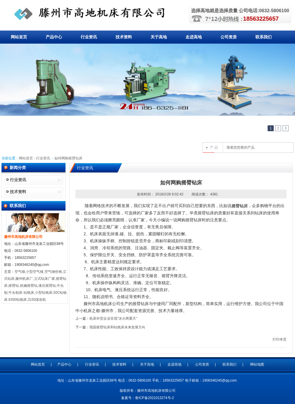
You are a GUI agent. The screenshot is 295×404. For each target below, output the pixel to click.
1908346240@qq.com (219, 380)
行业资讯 (89, 37)
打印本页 (280, 339)
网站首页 (19, 37)
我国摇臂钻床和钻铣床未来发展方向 (117, 327)
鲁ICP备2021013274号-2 (154, 398)
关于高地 (159, 37)
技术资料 (124, 37)
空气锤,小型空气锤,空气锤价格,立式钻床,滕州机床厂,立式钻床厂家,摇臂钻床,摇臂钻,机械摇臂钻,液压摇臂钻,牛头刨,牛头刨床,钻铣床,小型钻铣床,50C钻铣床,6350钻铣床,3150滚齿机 (35, 286)
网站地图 (257, 364)
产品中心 (54, 37)
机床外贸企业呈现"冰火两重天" (113, 318)
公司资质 (228, 37)
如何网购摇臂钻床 (68, 158)
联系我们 (263, 37)
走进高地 (194, 37)
